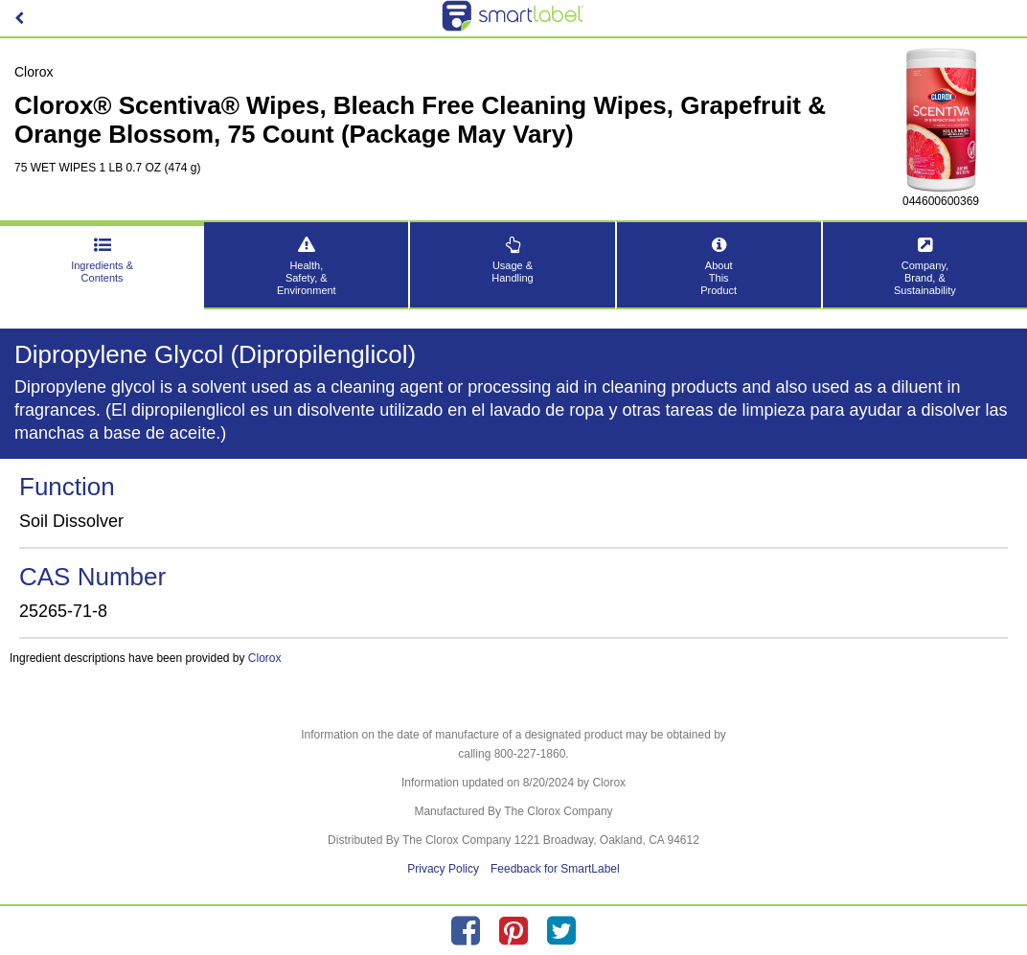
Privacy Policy (443, 868)
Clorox (265, 658)
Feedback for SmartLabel (555, 868)
